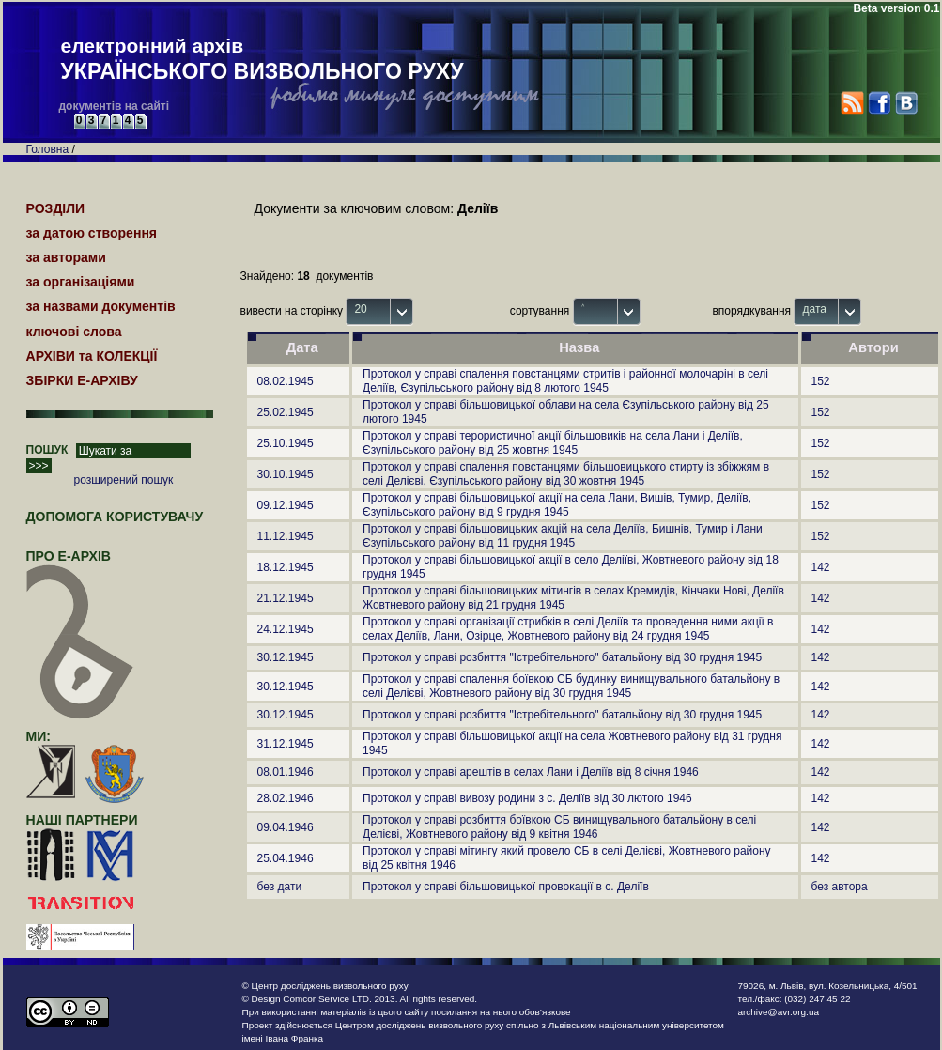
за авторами (66, 257)
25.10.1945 (285, 443)
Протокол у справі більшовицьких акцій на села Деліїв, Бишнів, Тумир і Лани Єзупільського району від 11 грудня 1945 (563, 535)
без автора (839, 886)
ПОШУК (47, 449)
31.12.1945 (285, 743)
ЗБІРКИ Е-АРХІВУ (82, 380)
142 (820, 567)
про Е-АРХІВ (80, 564)
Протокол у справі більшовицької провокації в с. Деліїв (506, 886)
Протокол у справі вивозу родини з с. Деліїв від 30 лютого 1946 (527, 798)
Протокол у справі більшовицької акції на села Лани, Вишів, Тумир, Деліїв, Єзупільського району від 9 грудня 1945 (557, 504)
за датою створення (92, 232)
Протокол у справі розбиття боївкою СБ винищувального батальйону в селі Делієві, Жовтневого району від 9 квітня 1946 (559, 827)
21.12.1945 (285, 598)
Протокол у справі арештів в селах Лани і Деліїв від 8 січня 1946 (531, 772)
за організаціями (80, 281)
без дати (279, 886)
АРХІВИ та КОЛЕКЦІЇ (92, 355)
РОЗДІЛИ (55, 208)
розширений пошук (124, 479)
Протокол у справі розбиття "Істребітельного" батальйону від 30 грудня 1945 (562, 657)
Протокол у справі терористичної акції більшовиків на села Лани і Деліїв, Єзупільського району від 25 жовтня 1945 (553, 442)
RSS (852, 103)
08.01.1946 (285, 772)
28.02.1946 (285, 798)
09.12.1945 (285, 505)
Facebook (878, 103)
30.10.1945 (285, 474)
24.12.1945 (285, 629)
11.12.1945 (285, 536)
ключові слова (74, 331)
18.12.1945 (285, 567)
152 (820, 381)
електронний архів (262, 60)
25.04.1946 (285, 858)
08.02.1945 (285, 381)
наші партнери (82, 819)
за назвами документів (101, 306)
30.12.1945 (285, 657)
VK (906, 103)
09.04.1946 (285, 827)
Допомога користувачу (115, 516)
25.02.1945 (285, 412)
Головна (47, 149)
